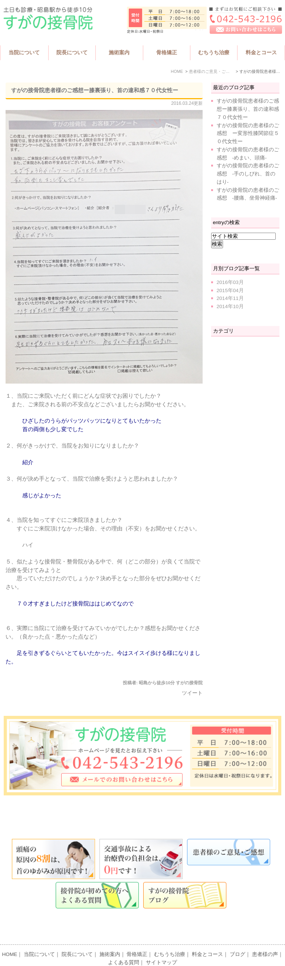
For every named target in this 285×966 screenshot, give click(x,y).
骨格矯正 (137, 940)
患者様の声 (265, 940)
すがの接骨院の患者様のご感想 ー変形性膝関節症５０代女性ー (248, 134)
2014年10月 (230, 306)
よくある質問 (123, 948)
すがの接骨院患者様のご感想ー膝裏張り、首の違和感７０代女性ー (94, 90)
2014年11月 (230, 298)
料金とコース (207, 940)
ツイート (192, 693)
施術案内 (109, 940)
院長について (77, 940)
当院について (39, 940)
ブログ (237, 940)
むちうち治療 (169, 940)
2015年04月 (230, 290)
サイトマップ (161, 948)
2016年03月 (230, 282)
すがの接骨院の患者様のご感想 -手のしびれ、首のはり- (248, 174)
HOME (9, 940)
